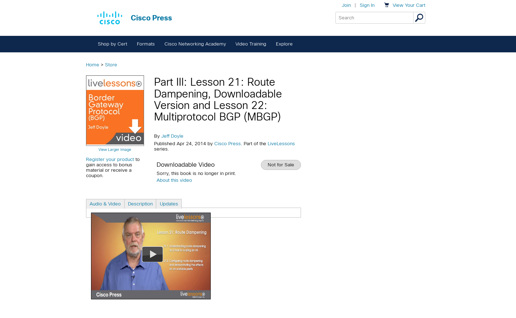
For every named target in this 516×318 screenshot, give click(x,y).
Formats (146, 44)
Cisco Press (227, 143)
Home (92, 64)
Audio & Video (105, 204)
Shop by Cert (112, 44)
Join (346, 5)
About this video (174, 180)
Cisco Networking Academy (195, 44)
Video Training (250, 44)
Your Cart (409, 5)
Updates (169, 204)
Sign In (367, 5)
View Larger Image (115, 149)
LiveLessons (281, 143)
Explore (284, 44)
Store (111, 64)
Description (140, 204)
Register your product (110, 159)
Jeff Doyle (172, 136)
